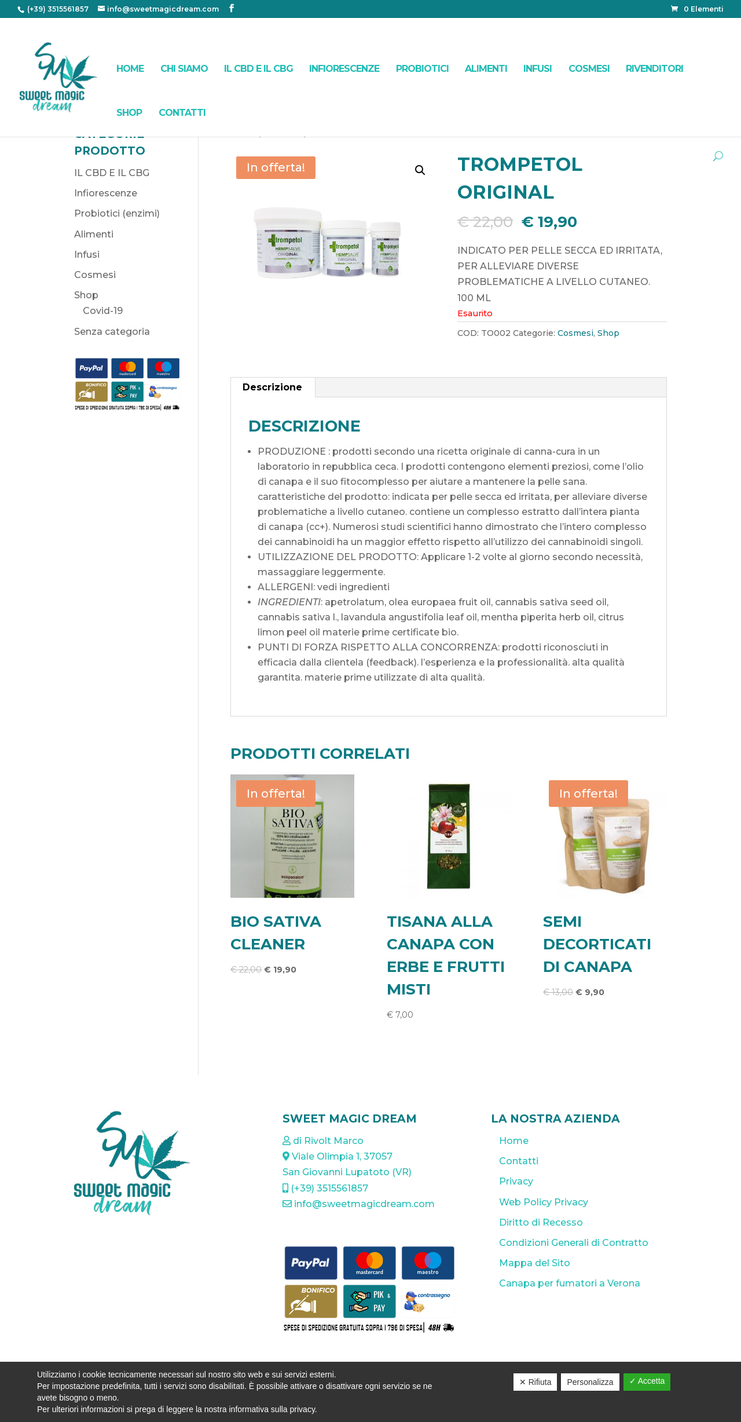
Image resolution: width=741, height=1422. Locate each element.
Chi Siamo (184, 68)
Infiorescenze (344, 68)
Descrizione (272, 387)
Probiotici (422, 68)
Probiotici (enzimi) (117, 213)
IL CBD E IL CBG (258, 68)
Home (130, 68)
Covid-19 (103, 310)
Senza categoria (112, 331)
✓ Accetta (647, 1381)
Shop (129, 112)
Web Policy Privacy (543, 1202)
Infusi (537, 68)
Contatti (182, 112)
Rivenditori (654, 68)
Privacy (516, 1181)
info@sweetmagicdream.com (359, 1203)
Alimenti (486, 68)
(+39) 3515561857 (57, 9)
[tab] (273, 387)
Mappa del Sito (534, 1263)
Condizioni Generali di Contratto (573, 1242)
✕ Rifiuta (535, 1382)
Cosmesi (589, 68)
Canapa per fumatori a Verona (569, 1283)
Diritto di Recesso (541, 1222)
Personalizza (590, 1382)
